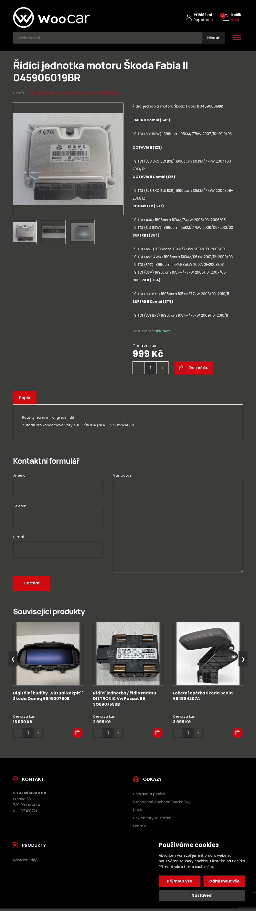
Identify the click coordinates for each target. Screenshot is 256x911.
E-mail (18, 539)
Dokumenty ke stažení (152, 820)
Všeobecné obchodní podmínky (161, 804)
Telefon (19, 508)
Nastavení (202, 895)
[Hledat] (212, 39)
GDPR (137, 812)
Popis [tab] (25, 400)
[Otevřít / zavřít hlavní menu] (237, 39)
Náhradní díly (25, 862)
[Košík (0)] (232, 17)
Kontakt (140, 828)
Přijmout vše (180, 881)
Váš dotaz (122, 477)
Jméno (19, 477)
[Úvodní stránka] (64, 17)
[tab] (187, 220)
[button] (77, 735)
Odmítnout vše (224, 881)
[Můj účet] (199, 17)
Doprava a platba (149, 796)
